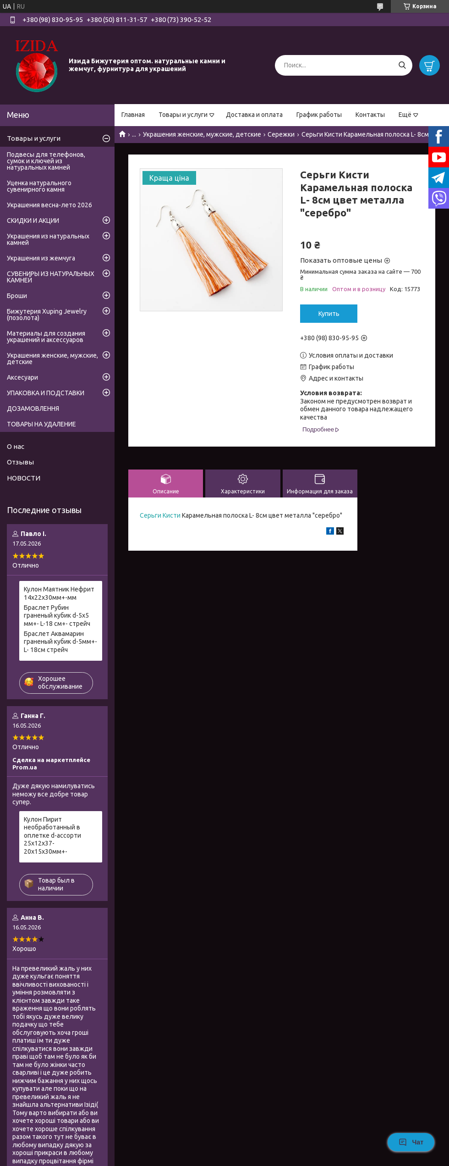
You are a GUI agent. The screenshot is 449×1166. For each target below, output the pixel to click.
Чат (411, 1142)
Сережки (281, 134)
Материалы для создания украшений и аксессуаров (46, 336)
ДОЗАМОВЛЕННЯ (33, 408)
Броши (17, 295)
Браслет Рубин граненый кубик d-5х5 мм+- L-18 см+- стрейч (57, 615)
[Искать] (402, 65)
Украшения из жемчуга (41, 258)
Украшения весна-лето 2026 (49, 205)
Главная (133, 114)
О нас (15, 446)
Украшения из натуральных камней (48, 239)
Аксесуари (22, 377)
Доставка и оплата (254, 114)
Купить (328, 313)
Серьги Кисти (160, 515)
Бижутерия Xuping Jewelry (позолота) (47, 314)
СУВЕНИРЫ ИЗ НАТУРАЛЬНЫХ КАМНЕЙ (50, 277)
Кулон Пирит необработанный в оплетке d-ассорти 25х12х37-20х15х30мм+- (52, 835)
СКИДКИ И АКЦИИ (33, 220)
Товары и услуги (183, 114)
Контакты (370, 114)
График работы (319, 114)
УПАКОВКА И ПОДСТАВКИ (45, 393)
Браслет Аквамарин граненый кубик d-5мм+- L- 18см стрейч (60, 641)
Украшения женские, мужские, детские (202, 134)
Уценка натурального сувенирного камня (39, 186)
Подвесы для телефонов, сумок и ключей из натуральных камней (46, 161)
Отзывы (20, 462)
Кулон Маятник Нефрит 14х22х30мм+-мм (59, 593)
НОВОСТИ (23, 478)
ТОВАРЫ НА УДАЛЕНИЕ (41, 424)
